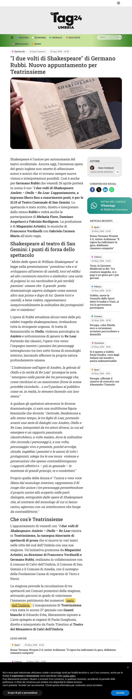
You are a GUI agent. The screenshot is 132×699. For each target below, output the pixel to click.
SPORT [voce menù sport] (37, 43)
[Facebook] (93, 189)
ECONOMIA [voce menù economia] (40, 37)
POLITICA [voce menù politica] (24, 37)
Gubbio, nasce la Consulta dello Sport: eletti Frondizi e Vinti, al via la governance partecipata (104, 301)
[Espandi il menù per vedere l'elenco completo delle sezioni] (12, 37)
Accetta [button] (120, 692)
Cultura (97, 256)
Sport (96, 227)
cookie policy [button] (69, 676)
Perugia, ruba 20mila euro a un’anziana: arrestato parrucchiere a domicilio (104, 329)
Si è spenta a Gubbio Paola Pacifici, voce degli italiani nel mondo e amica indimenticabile (104, 356)
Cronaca (98, 316)
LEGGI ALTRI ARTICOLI (101, 172)
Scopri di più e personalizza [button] (22, 692)
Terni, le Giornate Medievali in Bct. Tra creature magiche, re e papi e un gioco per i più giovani (104, 272)
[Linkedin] (105, 189)
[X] (99, 189)
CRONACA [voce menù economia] (57, 37)
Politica (97, 286)
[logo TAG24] (66, 20)
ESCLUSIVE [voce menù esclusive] (74, 37)
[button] (118, 3)
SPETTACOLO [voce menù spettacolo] (22, 43)
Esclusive (99, 343)
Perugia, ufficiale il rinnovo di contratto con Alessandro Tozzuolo (104, 381)
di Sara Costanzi (37, 51)
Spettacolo (19, 51)
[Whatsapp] (111, 189)
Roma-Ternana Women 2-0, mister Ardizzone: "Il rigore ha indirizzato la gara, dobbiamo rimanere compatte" (104, 242)
